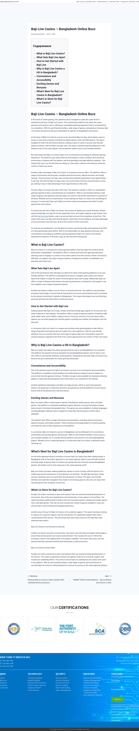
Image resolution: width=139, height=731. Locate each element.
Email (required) (118, 689)
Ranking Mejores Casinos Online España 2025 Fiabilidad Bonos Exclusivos (48, 581)
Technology (55, 7)
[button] (44, 7)
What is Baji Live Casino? (51, 55)
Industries (91, 7)
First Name (115, 681)
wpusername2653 (38, 36)
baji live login (43, 218)
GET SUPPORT (116, 7)
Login (121, 12)
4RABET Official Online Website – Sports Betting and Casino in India (91, 581)
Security (67, 7)
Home (35, 7)
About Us (44, 7)
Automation (79, 7)
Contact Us (104, 7)
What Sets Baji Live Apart (51, 59)
